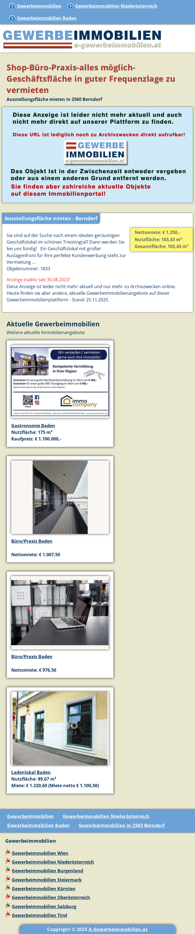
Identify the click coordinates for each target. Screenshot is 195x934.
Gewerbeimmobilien (39, 6)
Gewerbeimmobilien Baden (47, 18)
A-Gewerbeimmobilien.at (118, 929)
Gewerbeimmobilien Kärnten (43, 889)
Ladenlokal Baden (31, 772)
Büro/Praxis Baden (31, 541)
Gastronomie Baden (33, 426)
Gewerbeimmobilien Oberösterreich (51, 897)
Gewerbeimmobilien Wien (40, 853)
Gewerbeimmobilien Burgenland (47, 871)
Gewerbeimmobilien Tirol (39, 915)
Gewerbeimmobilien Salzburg (44, 906)
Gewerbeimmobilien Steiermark (47, 880)
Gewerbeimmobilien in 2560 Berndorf (122, 825)
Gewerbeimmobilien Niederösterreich (116, 6)
